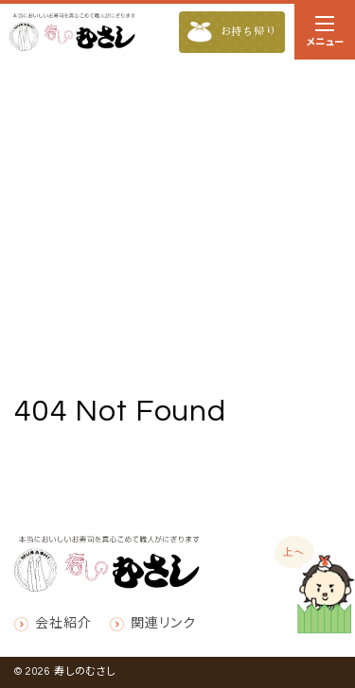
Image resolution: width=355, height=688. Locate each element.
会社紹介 (63, 623)
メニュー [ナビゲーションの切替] (325, 35)
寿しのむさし (84, 671)
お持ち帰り (231, 32)
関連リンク (163, 623)
